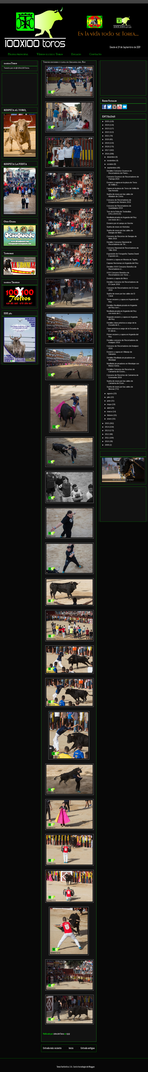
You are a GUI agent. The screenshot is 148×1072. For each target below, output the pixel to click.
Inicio (71, 1048)
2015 (107, 423)
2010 (107, 441)
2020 (107, 139)
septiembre (112, 168)
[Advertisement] (20, 88)
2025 (107, 121)
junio (109, 401)
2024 (107, 125)
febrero (110, 415)
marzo (110, 412)
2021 (107, 136)
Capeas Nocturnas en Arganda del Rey (122, 263)
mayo (109, 404)
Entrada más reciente (52, 1048)
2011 (107, 438)
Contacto (95, 54)
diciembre (111, 157)
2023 (107, 129)
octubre (110, 164)
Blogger (91, 1067)
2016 (107, 154)
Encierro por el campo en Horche (120, 223)
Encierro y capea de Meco (117, 278)
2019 (107, 143)
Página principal (18, 54)
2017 (107, 150)
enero (109, 419)
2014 (107, 427)
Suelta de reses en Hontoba (118, 227)
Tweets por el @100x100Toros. (17, 68)
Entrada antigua (88, 1048)
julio (109, 397)
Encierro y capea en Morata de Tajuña (122, 260)
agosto (110, 394)
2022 (107, 132)
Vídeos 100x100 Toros (50, 54)
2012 (107, 434)
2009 (107, 445)
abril (109, 408)
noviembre (111, 161)
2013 (107, 430)
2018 (107, 147)
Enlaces (76, 54)
